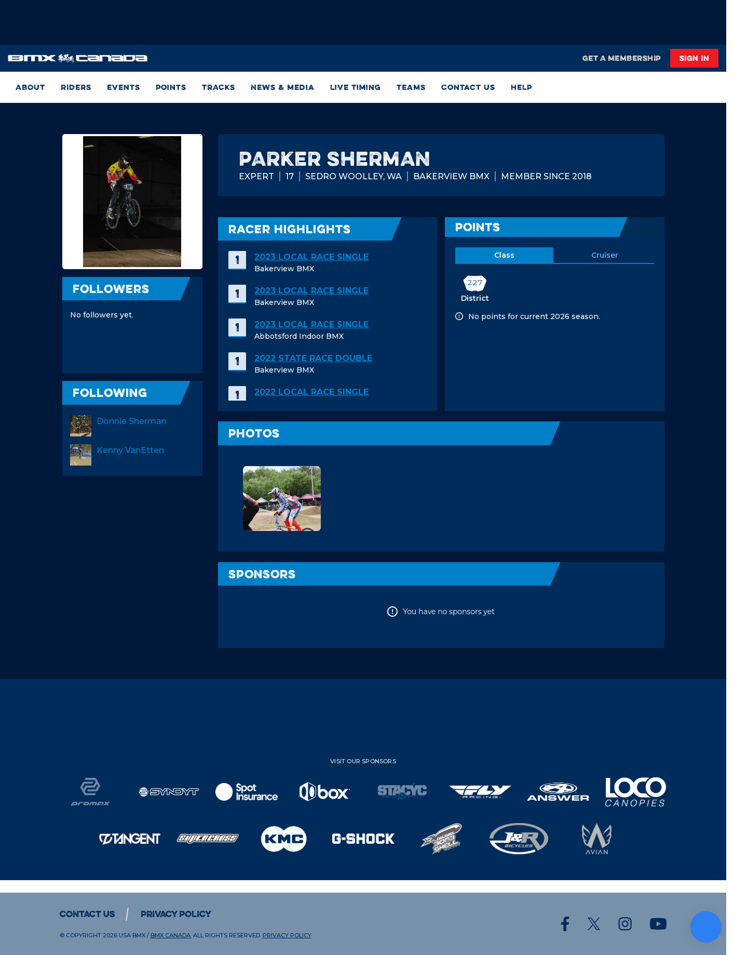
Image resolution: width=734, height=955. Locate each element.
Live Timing (355, 87)
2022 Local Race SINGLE (311, 392)
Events (123, 87)
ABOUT (30, 87)
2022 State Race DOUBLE (313, 358)
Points (171, 87)
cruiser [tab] (604, 255)
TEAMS (411, 87)
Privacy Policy (176, 914)
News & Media (283, 87)
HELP (521, 87)
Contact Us (468, 87)
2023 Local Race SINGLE (311, 257)
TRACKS (218, 87)
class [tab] (504, 255)
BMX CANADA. (171, 935)
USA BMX (132, 935)
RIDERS (76, 87)
